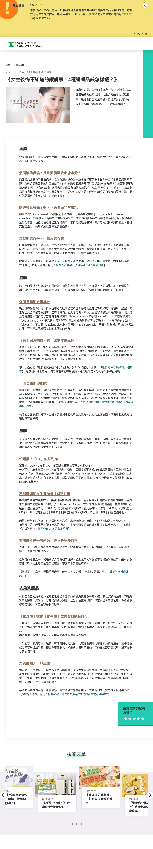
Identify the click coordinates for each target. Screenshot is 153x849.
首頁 (8, 65)
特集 (21, 72)
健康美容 (32, 72)
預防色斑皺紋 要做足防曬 (53, 529)
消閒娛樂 (46, 72)
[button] (134, 34)
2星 (140, 719)
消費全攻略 (19, 65)
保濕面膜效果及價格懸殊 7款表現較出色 (80, 266)
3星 (144, 719)
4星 (149, 719)
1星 (136, 719)
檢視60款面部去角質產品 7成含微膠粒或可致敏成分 (78, 695)
